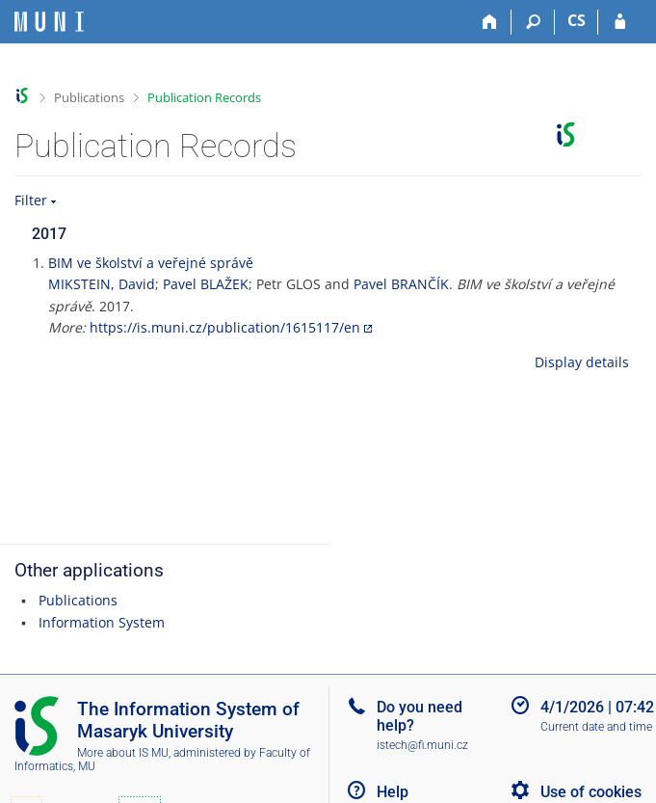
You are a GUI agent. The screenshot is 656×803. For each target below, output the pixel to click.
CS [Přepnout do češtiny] (576, 20)
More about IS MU (123, 753)
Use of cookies (591, 792)
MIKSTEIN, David (101, 284)
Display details (582, 362)
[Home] (490, 22)
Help (392, 792)
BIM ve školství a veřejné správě (150, 263)
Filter (30, 200)
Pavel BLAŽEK (206, 284)
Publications (89, 97)
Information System (102, 622)
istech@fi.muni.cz (422, 745)
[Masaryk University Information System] (49, 21)
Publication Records (204, 97)
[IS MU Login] (620, 22)
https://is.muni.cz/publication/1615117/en (225, 327)
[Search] (533, 22)
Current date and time (596, 727)
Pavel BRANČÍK (401, 284)
